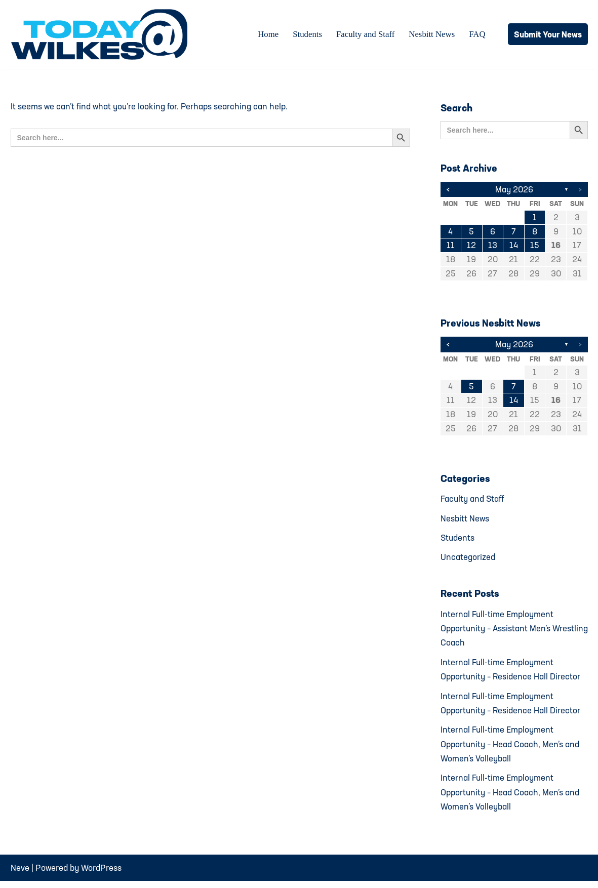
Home (266, 34)
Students (306, 34)
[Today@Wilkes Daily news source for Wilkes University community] (102, 34)
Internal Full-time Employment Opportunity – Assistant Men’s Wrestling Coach (497, 632)
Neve (20, 874)
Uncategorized (468, 559)
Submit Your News (548, 34)
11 (451, 246)
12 (471, 246)
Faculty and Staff (364, 34)
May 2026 (514, 189)
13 (492, 246)
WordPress (101, 874)
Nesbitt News (431, 34)
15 (534, 246)
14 (513, 246)
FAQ (477, 34)
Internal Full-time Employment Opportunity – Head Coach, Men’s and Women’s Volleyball (510, 749)
